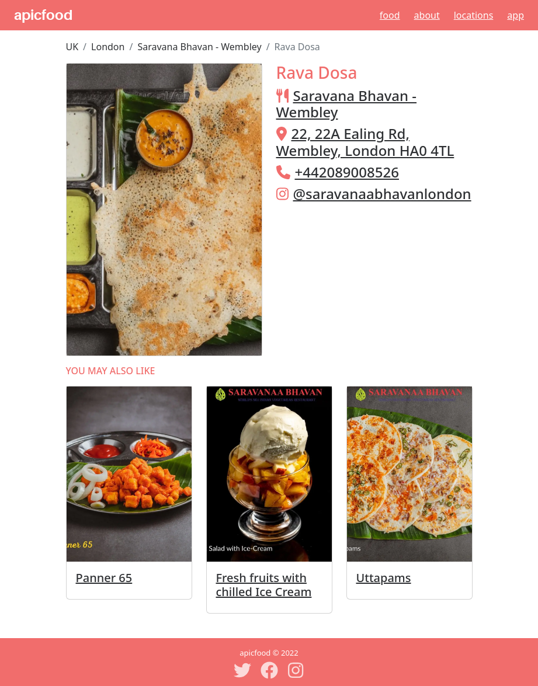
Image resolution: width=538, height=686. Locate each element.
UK (72, 46)
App (515, 15)
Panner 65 (104, 578)
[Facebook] (269, 670)
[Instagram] (296, 670)
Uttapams (383, 578)
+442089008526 (347, 172)
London (107, 46)
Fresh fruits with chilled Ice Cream (264, 585)
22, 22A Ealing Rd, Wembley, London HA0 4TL (365, 142)
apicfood (43, 15)
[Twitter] (242, 670)
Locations (474, 15)
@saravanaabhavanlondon (382, 193)
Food (390, 15)
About (427, 15)
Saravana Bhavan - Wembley (199, 46)
